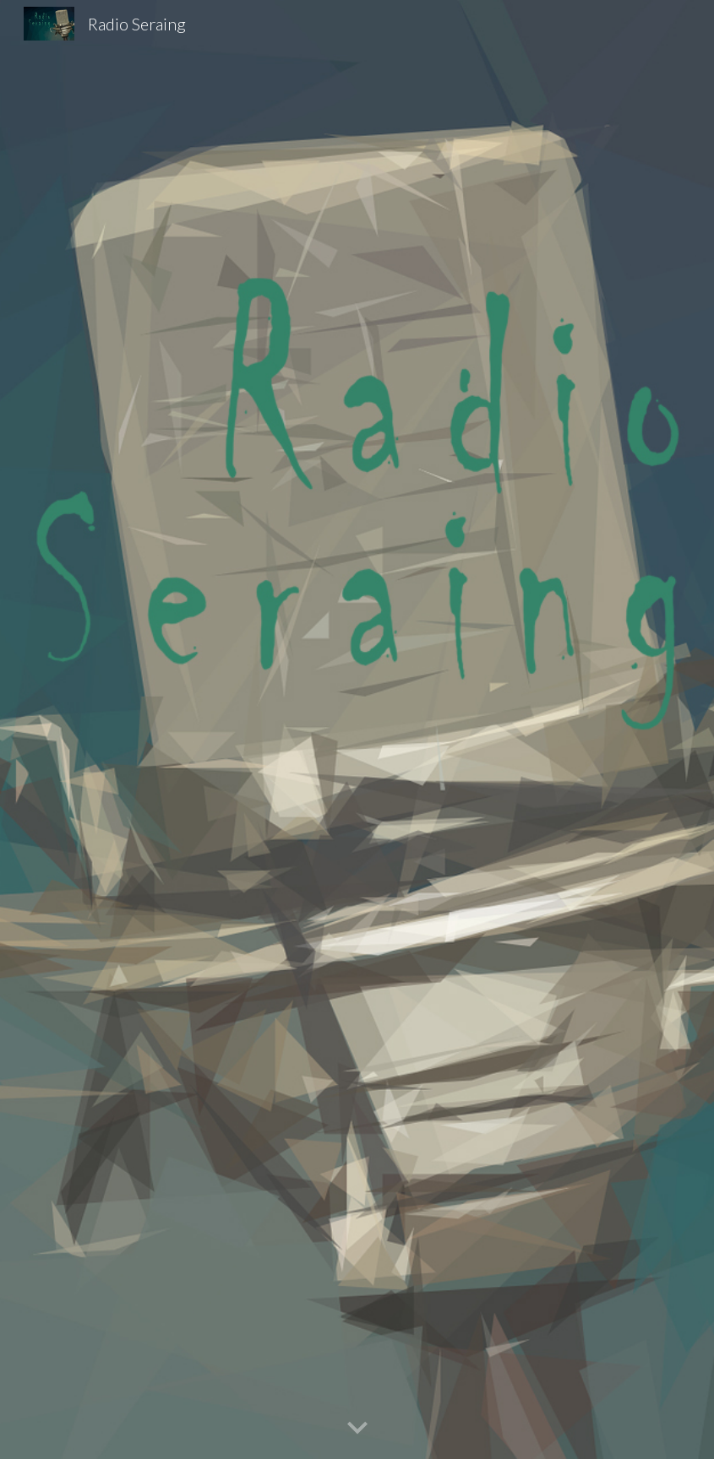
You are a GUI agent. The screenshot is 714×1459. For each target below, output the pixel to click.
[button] (357, 1428)
